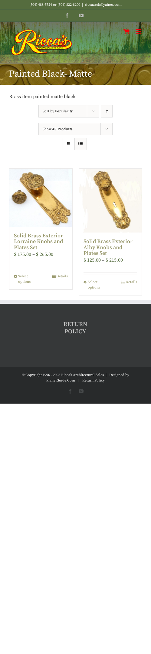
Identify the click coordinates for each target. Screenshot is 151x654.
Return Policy (93, 380)
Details (62, 276)
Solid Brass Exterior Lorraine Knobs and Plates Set (38, 241)
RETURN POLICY (75, 328)
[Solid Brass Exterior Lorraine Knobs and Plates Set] (40, 197)
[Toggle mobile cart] (126, 31)
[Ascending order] (107, 111)
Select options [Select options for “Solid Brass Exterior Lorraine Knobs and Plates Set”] (24, 279)
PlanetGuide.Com (60, 380)
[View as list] (81, 144)
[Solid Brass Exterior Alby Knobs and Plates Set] (110, 201)
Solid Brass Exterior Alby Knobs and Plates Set (108, 247)
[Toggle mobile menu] (139, 31)
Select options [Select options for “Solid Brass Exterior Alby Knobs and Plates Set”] (94, 285)
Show (57, 129)
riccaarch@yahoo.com (103, 4)
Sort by (58, 111)
